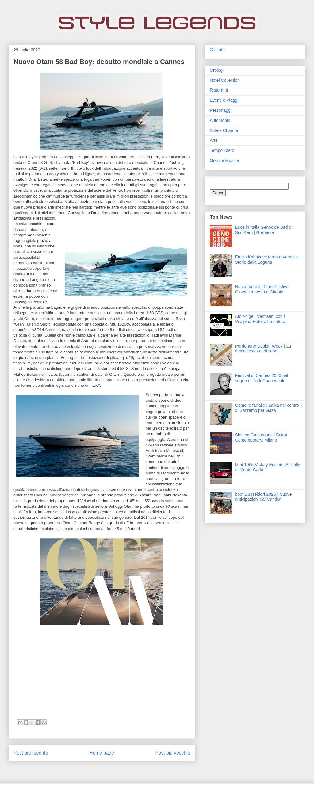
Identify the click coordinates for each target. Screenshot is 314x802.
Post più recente (30, 752)
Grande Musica (224, 160)
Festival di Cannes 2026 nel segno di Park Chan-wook (261, 378)
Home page (101, 752)
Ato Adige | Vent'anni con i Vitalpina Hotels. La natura (260, 319)
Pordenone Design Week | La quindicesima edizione (263, 349)
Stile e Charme (224, 130)
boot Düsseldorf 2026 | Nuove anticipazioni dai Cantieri (263, 497)
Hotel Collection (225, 80)
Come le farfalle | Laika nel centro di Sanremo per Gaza (267, 408)
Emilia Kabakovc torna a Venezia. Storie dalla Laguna (267, 259)
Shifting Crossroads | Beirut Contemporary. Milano (261, 437)
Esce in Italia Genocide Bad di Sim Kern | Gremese (264, 230)
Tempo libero (222, 150)
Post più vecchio (172, 752)
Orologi (217, 70)
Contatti (217, 49)
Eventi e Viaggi (224, 100)
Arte (214, 140)
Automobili (220, 120)
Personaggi (221, 110)
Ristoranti (219, 90)
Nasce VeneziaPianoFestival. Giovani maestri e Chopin (263, 289)
